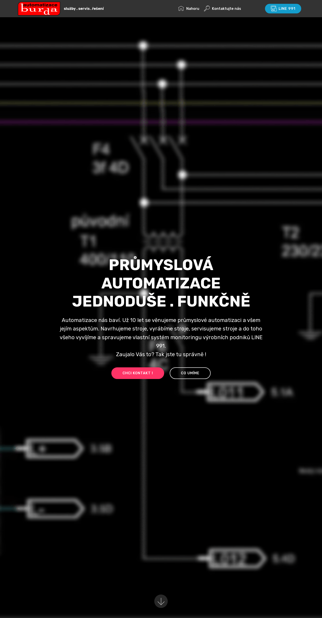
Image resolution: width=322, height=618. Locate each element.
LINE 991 (283, 9)
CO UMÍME (190, 373)
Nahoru (188, 8)
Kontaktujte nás (232, 8)
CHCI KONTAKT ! (138, 373)
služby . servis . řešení (83, 8)
